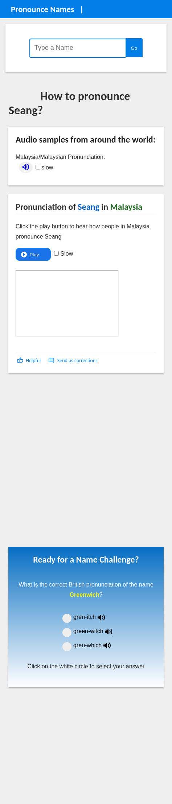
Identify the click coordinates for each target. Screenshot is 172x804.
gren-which (96, 645)
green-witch (97, 631)
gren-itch (94, 617)
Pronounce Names (42, 9)
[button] (29, 360)
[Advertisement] (81, 462)
